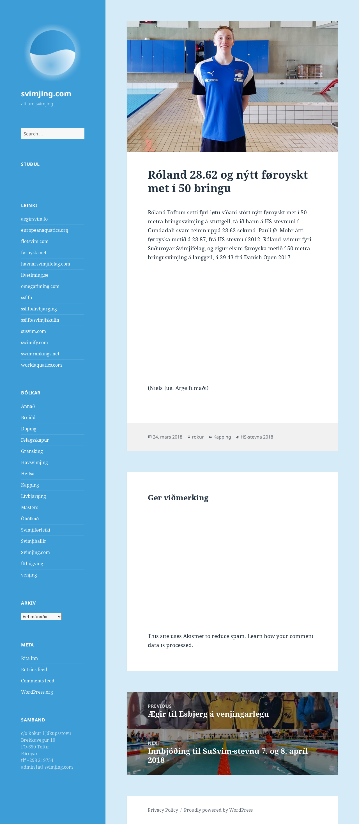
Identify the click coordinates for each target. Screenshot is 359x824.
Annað (28, 406)
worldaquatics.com (41, 365)
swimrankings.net (40, 354)
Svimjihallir (33, 541)
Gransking (32, 451)
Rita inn (29, 658)
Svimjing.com (35, 552)
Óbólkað (30, 519)
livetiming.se (35, 275)
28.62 (229, 230)
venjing (29, 575)
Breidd (28, 417)
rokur (198, 437)
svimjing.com (46, 93)
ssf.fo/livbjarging (39, 309)
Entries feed (34, 669)
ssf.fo (26, 297)
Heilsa (27, 474)
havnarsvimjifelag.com (45, 264)
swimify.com (34, 342)
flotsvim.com (35, 241)
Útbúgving (32, 563)
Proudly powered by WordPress (218, 810)
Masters (29, 507)
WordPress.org (37, 692)
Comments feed (37, 681)
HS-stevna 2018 (257, 437)
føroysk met (34, 252)
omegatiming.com (40, 286)
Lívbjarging (33, 496)
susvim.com (33, 331)
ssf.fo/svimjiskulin (40, 320)
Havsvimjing (34, 462)
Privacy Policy (163, 810)
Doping (28, 429)
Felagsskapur (35, 440)
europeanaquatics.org (44, 230)
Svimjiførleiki (35, 530)
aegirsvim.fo (34, 219)
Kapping (30, 485)
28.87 (199, 239)
